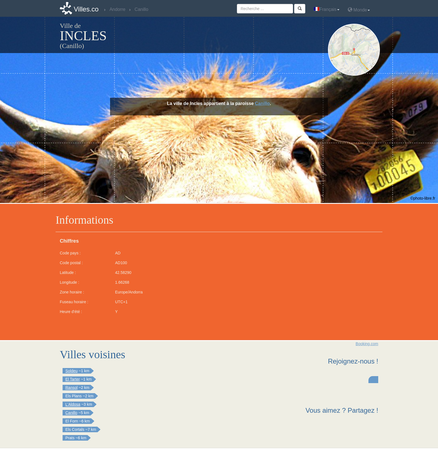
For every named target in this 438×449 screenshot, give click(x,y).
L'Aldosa (72, 404)
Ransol (71, 387)
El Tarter (72, 379)
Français (326, 9)
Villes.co (86, 9)
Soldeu (71, 371)
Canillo (262, 103)
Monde (359, 9)
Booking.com (367, 343)
